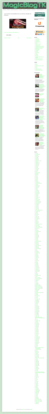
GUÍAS (20, 9)
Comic (36, 196)
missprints (36, 302)
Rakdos (36, 343)
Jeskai (36, 274)
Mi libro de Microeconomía (39, 58)
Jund (36, 276)
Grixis (36, 258)
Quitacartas (36, 342)
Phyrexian (36, 333)
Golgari (36, 256)
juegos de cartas (37, 275)
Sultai (36, 366)
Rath (35, 346)
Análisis (36, 159)
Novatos (36, 327)
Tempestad (36, 368)
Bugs (36, 180)
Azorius (36, 169)
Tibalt (36, 373)
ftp (35, 249)
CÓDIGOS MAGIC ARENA (39, 70)
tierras (36, 375)
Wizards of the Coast (38, 401)
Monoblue (36, 307)
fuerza (36, 250)
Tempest (36, 367)
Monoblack (36, 306)
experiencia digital (37, 241)
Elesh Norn (36, 228)
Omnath (36, 329)
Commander (37, 197)
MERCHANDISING (40, 9)
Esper (36, 233)
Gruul (36, 259)
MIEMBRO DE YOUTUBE (38, 48)
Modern (36, 303)
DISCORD (36, 54)
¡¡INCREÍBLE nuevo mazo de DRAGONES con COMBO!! (41, 143)
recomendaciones (37, 349)
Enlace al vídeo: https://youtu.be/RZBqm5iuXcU (11, 32)
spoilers (36, 362)
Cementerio (36, 186)
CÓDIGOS (33, 9)
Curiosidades (37, 211)
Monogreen (36, 308)
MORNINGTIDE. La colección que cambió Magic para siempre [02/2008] (42, 134)
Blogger (31, 409)
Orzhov (36, 332)
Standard (36, 364)
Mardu (36, 293)
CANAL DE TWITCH (38, 44)
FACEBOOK (37, 50)
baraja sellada (37, 172)
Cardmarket (36, 182)
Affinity (36, 155)
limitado (36, 280)
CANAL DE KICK (37, 45)
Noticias (36, 326)
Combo (36, 195)
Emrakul (36, 230)
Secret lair (36, 354)
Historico (36, 265)
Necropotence (37, 320)
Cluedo (36, 189)
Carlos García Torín (38, 183)
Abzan (36, 153)
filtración (36, 243)
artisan (36, 166)
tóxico (36, 382)
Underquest (36, 389)
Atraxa (36, 167)
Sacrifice (36, 352)
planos (36, 335)
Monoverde (36, 310)
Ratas (36, 345)
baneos (36, 170)
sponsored (36, 363)
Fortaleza (36, 246)
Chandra (36, 187)
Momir (36, 305)
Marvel (36, 294)
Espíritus (36, 234)
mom (36, 304)
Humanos (36, 266)
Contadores (36, 203)
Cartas (36, 184)
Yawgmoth (36, 402)
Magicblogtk (37, 289)
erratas (36, 232)
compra (36, 198)
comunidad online (37, 201)
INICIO (4, 9)
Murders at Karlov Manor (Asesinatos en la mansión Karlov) (40, 317)
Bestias (36, 173)
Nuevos (36, 328)
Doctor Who (36, 218)
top (35, 380)
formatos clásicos (37, 245)
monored (36, 309)
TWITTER (36, 51)
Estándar (36, 235)
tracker (36, 383)
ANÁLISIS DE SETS (14, 9)
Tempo (36, 369)
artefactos (36, 165)
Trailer (36, 384)
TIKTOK (36, 53)
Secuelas (36, 355)
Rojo (35, 350)
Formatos (36, 244)
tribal (36, 386)
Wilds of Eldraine (37, 399)
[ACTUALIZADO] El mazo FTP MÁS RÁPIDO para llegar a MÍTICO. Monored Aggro (42, 100)
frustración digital (37, 248)
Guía (36, 261)
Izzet (35, 273)
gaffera (23, 409)
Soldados (36, 361)
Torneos (36, 381)
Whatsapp (36, 398)
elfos (35, 229)
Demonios (36, 214)
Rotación (36, 351)
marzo (36, 296)
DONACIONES (37, 49)
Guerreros (36, 260)
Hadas (36, 262)
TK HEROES (37, 38)
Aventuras (36, 168)
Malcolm (36, 290)
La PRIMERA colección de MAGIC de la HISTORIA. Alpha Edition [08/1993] (41, 127)
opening (36, 330)
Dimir (36, 215)
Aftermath (36, 156)
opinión (36, 331)
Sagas (36, 353)
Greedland (36, 257)
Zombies (36, 403)
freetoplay (36, 247)
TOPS (24, 9)
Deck (36, 212)
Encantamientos (37, 231)
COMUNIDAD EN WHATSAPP (39, 46)
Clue (35, 188)
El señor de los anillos (38, 227)
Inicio (36, 63)
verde (36, 396)
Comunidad (36, 200)
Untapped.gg (37, 390)
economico (36, 225)
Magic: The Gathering (38, 288)
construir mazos (37, 202)
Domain (36, 219)
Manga (36, 291)
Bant (35, 171)
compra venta (37, 199)
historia (36, 263)
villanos (36, 397)
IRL (35, 272)
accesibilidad (37, 154)
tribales (36, 387)
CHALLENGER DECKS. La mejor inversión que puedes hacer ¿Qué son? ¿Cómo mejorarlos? (42, 118)
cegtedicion (36, 185)
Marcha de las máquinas (38, 292)
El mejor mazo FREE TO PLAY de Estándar (42, 109)
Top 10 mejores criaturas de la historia (41, 94)
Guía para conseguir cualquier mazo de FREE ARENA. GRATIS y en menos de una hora (40, 76)
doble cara (36, 217)
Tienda (36, 374)
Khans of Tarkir (37, 277)
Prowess (36, 341)
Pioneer (36, 334)
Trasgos (36, 385)
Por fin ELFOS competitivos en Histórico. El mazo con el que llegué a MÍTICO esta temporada (42, 86)
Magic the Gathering (38, 287)
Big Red (36, 174)
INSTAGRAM (37, 52)
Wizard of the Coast (38, 400)
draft (35, 220)
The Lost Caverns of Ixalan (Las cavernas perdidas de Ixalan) (39, 372)
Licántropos (36, 279)
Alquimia (36, 158)
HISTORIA (28, 9)
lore (35, 281)
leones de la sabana (38, 278)
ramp (36, 344)
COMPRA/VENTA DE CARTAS (39, 47)
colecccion (36, 190)
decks (36, 213)
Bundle (36, 181)
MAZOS (8, 9)
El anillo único (37, 226)
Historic (36, 264)
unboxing (36, 388)
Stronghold (36, 365)
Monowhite (36, 311)
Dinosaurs (36, 216)
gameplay (36, 251)
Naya (36, 319)
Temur (36, 370)
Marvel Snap (37, 295)
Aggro (36, 157)
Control (36, 204)
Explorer (36, 242)
